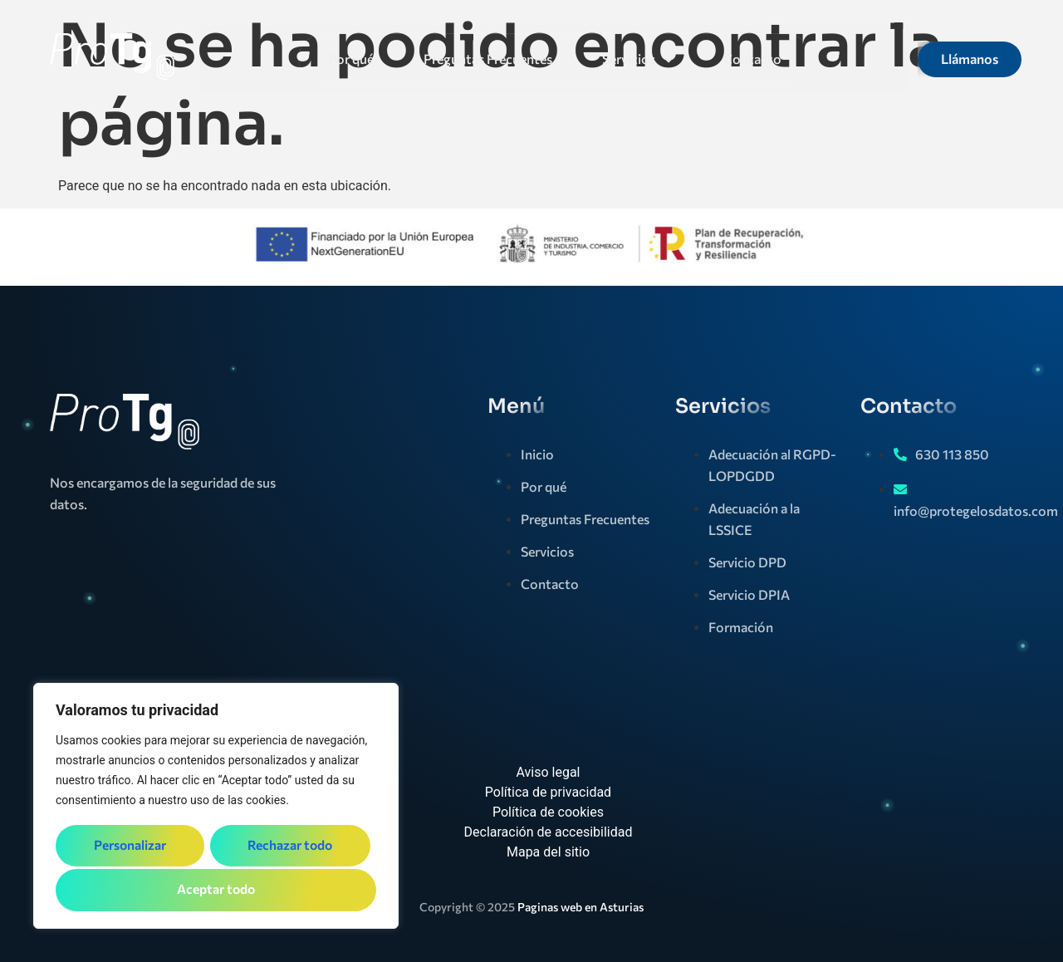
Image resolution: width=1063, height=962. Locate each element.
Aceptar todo (216, 889)
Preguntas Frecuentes (488, 58)
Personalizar (129, 847)
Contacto (752, 58)
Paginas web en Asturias (580, 907)
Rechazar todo (289, 847)
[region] (216, 807)
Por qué (351, 58)
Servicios (638, 58)
